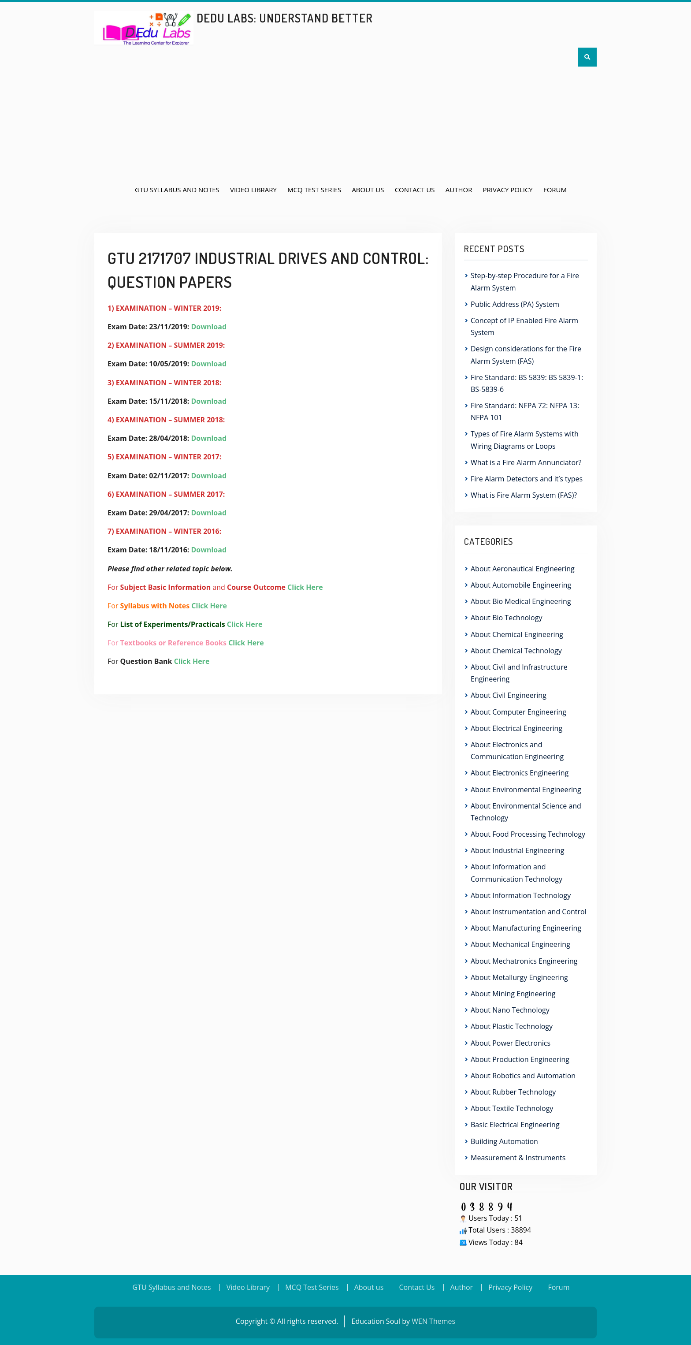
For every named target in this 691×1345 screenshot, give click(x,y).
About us (368, 189)
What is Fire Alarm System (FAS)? (524, 495)
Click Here (305, 587)
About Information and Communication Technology (516, 872)
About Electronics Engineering (519, 773)
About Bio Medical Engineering (521, 601)
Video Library (253, 189)
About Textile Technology (512, 1108)
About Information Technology (521, 895)
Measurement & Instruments (518, 1157)
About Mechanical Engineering (520, 944)
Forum (555, 189)
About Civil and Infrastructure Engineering (519, 673)
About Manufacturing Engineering (526, 928)
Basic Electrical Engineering (515, 1124)
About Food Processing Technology (528, 834)
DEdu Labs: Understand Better (285, 18)
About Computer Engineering (518, 712)
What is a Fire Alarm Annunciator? (526, 462)
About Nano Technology (510, 1010)
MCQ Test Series (314, 189)
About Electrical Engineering (516, 728)
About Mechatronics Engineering (524, 961)
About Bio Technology (506, 617)
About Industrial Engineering (517, 850)
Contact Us (415, 189)
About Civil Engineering (508, 695)
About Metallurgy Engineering (519, 977)
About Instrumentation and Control (529, 912)
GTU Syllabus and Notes (177, 189)
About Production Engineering (520, 1059)
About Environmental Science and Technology (526, 812)
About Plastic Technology (512, 1026)
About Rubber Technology (513, 1092)
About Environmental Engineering (526, 789)
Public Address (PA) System (515, 304)
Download (209, 327)
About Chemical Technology (516, 651)
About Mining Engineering (513, 994)
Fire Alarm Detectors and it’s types (527, 479)
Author (459, 189)
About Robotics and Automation (523, 1075)
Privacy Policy (508, 189)
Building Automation (504, 1141)
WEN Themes (433, 1321)
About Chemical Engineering (517, 634)
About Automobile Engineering (521, 585)
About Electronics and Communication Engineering (517, 750)
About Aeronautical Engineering (523, 569)
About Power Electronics (510, 1043)
